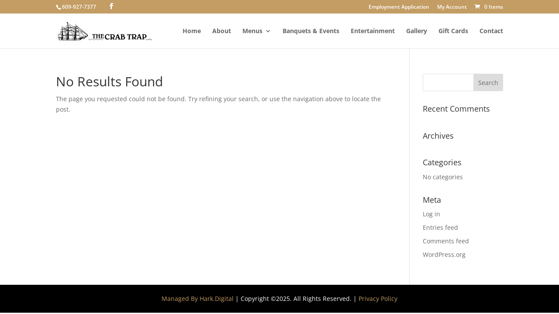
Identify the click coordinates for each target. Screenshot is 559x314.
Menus (252, 31)
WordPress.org (444, 254)
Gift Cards (453, 31)
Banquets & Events (311, 31)
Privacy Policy (378, 298)
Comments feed (446, 241)
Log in (431, 214)
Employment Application (399, 7)
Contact (491, 31)
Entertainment (373, 31)
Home (192, 31)
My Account (452, 7)
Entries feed (440, 227)
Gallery (416, 31)
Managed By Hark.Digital (198, 298)
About (221, 31)
